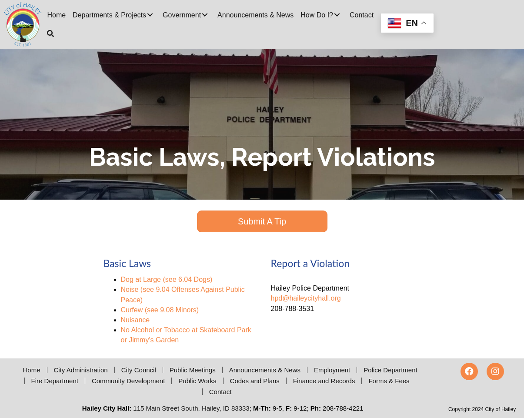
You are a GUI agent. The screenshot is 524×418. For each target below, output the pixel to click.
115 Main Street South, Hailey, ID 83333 (191, 408)
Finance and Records (324, 381)
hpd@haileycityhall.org (306, 298)
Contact (220, 391)
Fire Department (54, 381)
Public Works (197, 381)
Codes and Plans (255, 381)
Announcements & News (264, 370)
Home (31, 370)
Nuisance (135, 320)
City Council (138, 370)
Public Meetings (193, 370)
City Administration (81, 370)
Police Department (390, 370)
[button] (150, 14)
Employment (332, 370)
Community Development (128, 381)
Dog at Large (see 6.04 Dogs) (167, 279)
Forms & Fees (388, 381)
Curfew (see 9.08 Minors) (160, 310)
